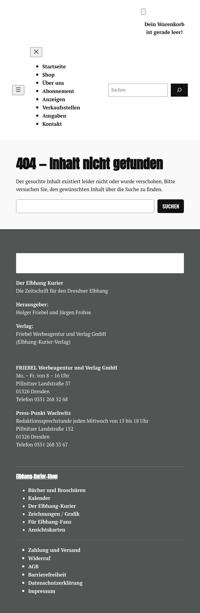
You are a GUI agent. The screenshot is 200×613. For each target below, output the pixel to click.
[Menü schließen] (36, 52)
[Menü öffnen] (18, 90)
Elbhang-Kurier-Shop (37, 476)
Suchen (170, 206)
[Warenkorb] (143, 12)
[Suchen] (179, 90)
